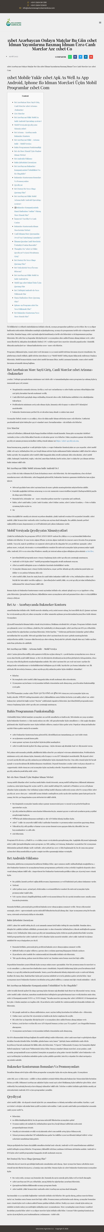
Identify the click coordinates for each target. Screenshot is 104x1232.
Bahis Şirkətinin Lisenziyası (25, 162)
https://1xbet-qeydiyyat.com (67, 441)
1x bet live (90, 551)
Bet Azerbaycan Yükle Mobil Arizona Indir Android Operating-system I (27, 200)
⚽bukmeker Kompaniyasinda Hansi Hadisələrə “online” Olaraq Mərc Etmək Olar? (27, 211)
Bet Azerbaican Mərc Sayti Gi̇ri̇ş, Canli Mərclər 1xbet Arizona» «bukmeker (27, 106)
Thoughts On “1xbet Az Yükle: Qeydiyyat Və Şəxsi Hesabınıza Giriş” (26, 252)
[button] (100, 22)
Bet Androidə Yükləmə (23, 158)
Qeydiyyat (18, 185)
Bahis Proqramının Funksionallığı (27, 147)
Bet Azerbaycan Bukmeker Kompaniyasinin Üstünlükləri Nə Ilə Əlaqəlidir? (27, 170)
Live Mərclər (19, 113)
